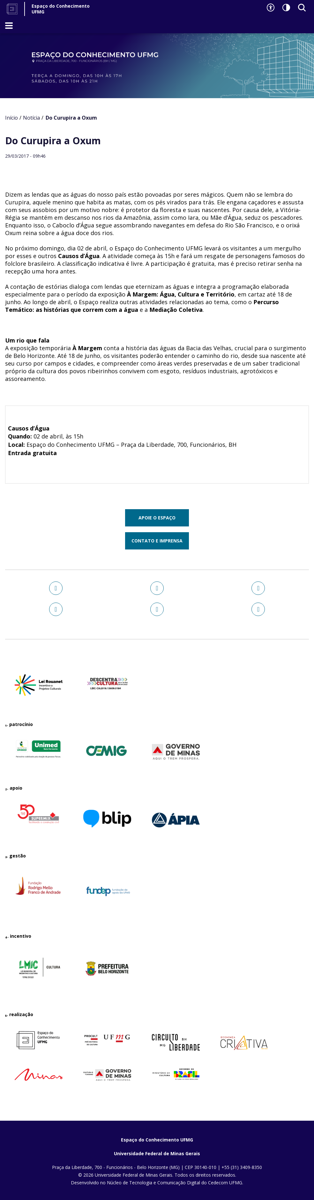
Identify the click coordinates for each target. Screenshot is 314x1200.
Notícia (31, 117)
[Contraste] (286, 7)
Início (11, 117)
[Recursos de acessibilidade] (271, 7)
